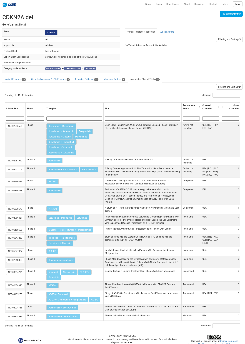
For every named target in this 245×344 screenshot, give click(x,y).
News (148, 4)
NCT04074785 (15, 307)
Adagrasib (53, 272)
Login (237, 4)
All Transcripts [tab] (167, 32)
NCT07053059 (15, 260)
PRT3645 (52, 209)
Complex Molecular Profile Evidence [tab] (50, 79)
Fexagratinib (85, 131)
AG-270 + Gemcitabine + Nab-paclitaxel (67, 299)
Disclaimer (199, 4)
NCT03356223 (15, 190)
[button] (23, 108)
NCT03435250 (15, 294)
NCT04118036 (15, 316)
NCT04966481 (15, 218)
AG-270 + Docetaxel (58, 294)
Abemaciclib (54, 160)
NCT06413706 (15, 169)
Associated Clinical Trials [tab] (145, 79)
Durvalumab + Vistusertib (60, 147)
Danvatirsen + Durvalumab (61, 126)
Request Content (231, 14)
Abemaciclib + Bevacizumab (62, 307)
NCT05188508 (15, 230)
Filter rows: (206, 95)
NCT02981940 (15, 160)
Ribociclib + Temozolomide (61, 238)
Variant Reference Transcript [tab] (141, 32)
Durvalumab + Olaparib (59, 136)
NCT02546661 (15, 126)
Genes (159, 4)
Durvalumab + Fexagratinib (61, 142)
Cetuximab (82, 218)
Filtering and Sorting (229, 39)
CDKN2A (51, 32)
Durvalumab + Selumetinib (61, 131)
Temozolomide (89, 169)
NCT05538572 (15, 209)
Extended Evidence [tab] (86, 79)
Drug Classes (172, 4)
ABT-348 (52, 181)
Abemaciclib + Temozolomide (62, 169)
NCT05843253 (15, 238)
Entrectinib (53, 277)
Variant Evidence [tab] (15, 79)
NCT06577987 (15, 251)
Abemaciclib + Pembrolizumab (63, 316)
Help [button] (225, 4)
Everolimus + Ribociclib (59, 243)
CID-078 (52, 251)
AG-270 (94, 299)
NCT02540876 (15, 181)
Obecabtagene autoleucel (60, 260)
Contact (213, 4)
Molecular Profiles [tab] (114, 79)
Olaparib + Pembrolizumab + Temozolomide (69, 230)
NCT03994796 (15, 272)
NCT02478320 (15, 285)
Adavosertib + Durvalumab (61, 152)
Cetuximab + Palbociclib (60, 218)
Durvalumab (81, 136)
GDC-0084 (84, 272)
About (187, 4)
